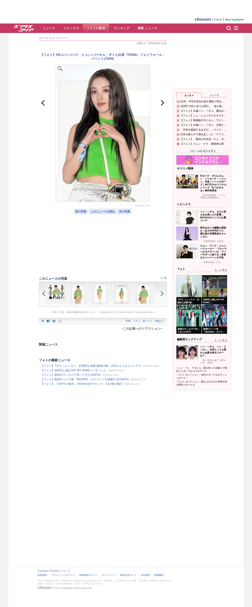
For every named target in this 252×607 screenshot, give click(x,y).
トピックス (71, 28)
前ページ (147, 321)
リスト (136, 321)
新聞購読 (159, 575)
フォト (52, 38)
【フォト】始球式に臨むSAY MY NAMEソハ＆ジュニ (73, 370)
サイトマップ (109, 575)
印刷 (128, 321)
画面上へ (159, 321)
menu (237, 28)
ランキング (121, 28)
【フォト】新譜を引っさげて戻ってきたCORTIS (71, 374)
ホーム (42, 38)
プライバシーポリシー (63, 575)
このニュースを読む (102, 211)
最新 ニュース (147, 28)
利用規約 (42, 575)
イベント (63, 38)
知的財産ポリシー (88, 575)
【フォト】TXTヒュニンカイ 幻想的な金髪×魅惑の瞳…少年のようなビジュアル (91, 365)
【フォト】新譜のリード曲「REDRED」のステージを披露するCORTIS (85, 379)
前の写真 (80, 211)
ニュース (49, 28)
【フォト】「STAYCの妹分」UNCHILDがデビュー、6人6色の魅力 (82, 383)
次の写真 (124, 211)
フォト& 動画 (95, 28)
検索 (228, 28)
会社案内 (145, 575)
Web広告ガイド (128, 575)
